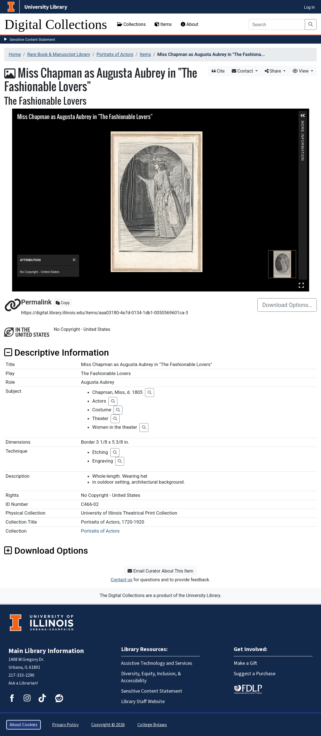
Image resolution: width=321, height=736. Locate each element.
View (301, 71)
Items (163, 24)
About (190, 24)
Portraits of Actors (115, 54)
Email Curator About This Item (160, 571)
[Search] (277, 24)
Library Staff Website (143, 701)
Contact (243, 71)
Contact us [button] (121, 579)
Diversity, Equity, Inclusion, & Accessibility (151, 677)
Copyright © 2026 (108, 725)
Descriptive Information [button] (56, 352)
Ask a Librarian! (23, 683)
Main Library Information (46, 651)
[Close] (74, 260)
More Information (302, 123)
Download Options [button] (46, 550)
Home (15, 54)
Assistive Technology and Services (156, 663)
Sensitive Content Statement (32, 39)
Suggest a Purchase (254, 673)
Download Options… (287, 305)
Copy (63, 302)
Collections (131, 24)
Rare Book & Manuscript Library (58, 54)
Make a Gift (245, 663)
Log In (309, 7)
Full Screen (301, 285)
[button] (303, 115)
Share (273, 71)
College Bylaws (152, 725)
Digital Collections (56, 24)
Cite (218, 71)
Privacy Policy (65, 725)
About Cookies (23, 725)
